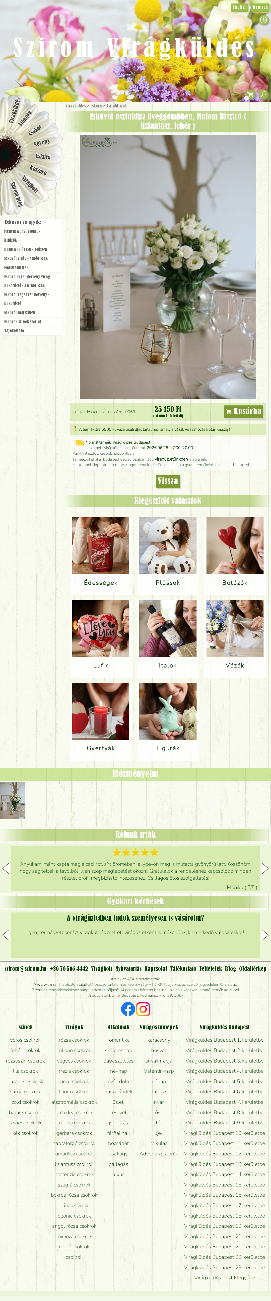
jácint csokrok (74, 1081)
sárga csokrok (25, 1091)
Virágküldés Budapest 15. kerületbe (224, 1184)
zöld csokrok (25, 1102)
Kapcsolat (155, 969)
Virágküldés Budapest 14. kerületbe (224, 1174)
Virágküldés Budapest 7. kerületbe (225, 1102)
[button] (265, 868)
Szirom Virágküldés (135, 50)
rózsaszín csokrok (25, 1060)
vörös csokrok (25, 1039)
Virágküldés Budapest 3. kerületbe (225, 1060)
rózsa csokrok (74, 1039)
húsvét (158, 1050)
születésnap (118, 1050)
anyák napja (158, 1060)
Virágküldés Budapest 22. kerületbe (224, 1257)
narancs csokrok (25, 1081)
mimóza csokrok (74, 1236)
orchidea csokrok (74, 1112)
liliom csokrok (74, 1091)
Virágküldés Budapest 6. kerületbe (225, 1091)
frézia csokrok (74, 1070)
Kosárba (244, 412)
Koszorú (38, 170)
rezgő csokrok (74, 1246)
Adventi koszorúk (158, 1153)
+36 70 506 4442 (69, 969)
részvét (118, 1112)
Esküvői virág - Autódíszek (26, 259)
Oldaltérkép (253, 969)
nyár (159, 1102)
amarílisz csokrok (74, 1153)
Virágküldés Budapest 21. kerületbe (224, 1246)
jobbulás (118, 1122)
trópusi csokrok (74, 1122)
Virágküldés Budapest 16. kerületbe (224, 1194)
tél (159, 1122)
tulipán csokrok (74, 1050)
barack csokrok (25, 1112)
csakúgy (118, 1153)
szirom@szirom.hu (25, 969)
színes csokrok (25, 1122)
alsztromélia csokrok (74, 1102)
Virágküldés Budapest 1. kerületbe (225, 1039)
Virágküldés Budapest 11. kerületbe (224, 1143)
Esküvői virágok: (22, 222)
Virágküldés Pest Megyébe (224, 1277)
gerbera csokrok (74, 1133)
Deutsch (260, 7)
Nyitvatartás (128, 969)
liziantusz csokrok (74, 1164)
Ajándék (25, 119)
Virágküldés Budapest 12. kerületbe (224, 1153)
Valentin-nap (159, 1070)
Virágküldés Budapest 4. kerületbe (225, 1070)
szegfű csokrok (74, 1184)
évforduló (118, 1081)
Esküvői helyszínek (19, 313)
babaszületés (118, 1060)
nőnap (159, 1081)
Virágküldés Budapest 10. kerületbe (224, 1133)
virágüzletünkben (171, 459)
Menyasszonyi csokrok (22, 232)
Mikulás (159, 1143)
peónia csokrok (74, 1215)
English (240, 7)
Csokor (35, 130)
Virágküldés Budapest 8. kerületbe (225, 1112)
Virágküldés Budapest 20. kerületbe (224, 1236)
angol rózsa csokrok (74, 1225)
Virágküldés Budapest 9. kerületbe (225, 1122)
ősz (159, 1112)
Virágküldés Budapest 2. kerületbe (225, 1050)
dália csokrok (74, 1205)
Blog (230, 969)
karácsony (158, 1039)
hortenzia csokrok (74, 1174)
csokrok (74, 1257)
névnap (118, 1070)
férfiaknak (118, 1133)
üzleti (119, 1102)
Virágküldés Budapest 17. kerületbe (224, 1205)
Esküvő (96, 106)
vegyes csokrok (74, 1060)
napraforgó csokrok (74, 1143)
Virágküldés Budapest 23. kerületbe (224, 1267)
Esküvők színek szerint (22, 322)
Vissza (168, 481)
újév (158, 1133)
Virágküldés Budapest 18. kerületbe (224, 1215)
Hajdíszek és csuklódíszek (25, 250)
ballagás (118, 1164)
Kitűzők (10, 240)
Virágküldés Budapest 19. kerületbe (224, 1225)
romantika (118, 1039)
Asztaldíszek (116, 106)
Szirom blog (16, 194)
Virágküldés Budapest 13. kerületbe (224, 1164)
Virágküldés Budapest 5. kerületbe (225, 1081)
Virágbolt (30, 184)
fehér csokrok (25, 1050)
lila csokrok (25, 1070)
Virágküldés (76, 106)
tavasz (159, 1091)
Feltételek (210, 969)
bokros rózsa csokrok (74, 1194)
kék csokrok (25, 1133)
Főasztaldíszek (16, 268)
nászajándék (118, 1091)
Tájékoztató (14, 331)
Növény (42, 142)
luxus (118, 1174)
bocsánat (118, 1143)
